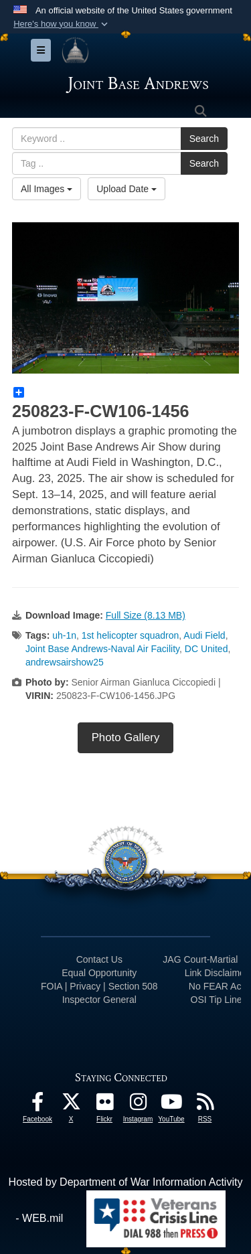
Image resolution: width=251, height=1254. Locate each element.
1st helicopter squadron (130, 635)
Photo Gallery (126, 737)
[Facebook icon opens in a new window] (37, 1105)
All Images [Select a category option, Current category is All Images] (46, 188)
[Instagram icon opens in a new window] (138, 1105)
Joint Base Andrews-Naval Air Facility (102, 648)
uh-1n (64, 635)
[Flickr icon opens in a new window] (104, 1105)
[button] (61, 24)
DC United (206, 648)
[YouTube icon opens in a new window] (171, 1105)
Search (204, 138)
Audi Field (204, 635)
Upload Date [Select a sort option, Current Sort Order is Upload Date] (126, 188)
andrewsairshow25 (64, 662)
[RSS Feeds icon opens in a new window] (205, 1105)
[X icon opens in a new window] (71, 1105)
